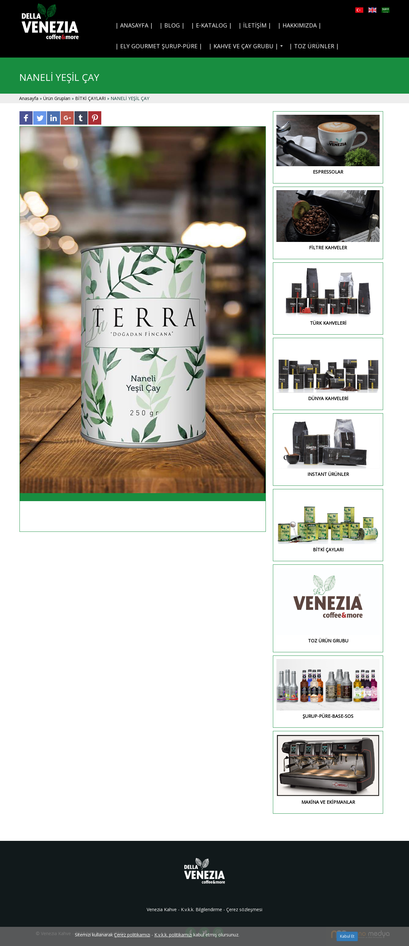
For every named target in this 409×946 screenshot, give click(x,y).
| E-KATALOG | (211, 25)
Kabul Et (347, 936)
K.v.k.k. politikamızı (173, 935)
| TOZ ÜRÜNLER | (314, 46)
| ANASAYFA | (134, 25)
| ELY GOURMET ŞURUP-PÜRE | (158, 46)
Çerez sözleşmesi (244, 909)
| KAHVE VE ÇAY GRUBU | (247, 48)
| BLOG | (172, 25)
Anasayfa (29, 98)
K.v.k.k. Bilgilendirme (201, 909)
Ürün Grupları (57, 98)
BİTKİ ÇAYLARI (90, 98)
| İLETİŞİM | (254, 25)
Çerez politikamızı (132, 935)
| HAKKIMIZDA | (299, 25)
